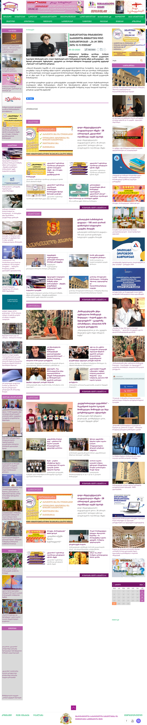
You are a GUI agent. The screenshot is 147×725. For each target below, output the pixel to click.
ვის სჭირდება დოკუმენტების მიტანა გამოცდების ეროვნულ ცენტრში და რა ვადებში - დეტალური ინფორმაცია (127, 120)
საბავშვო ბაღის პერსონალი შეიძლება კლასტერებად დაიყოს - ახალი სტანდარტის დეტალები (126, 232)
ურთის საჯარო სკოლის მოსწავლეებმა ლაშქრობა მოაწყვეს (10, 571)
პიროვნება (29, 21)
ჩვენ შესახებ (22, 715)
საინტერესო (67, 21)
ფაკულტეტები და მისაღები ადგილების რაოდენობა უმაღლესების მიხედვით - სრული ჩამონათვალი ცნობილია (11, 468)
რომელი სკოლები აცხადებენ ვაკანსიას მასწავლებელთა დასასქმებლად (11, 109)
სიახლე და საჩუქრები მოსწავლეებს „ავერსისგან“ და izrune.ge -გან (11, 88)
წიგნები (119, 21)
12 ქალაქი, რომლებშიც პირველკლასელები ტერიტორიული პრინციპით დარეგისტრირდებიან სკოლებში (127, 400)
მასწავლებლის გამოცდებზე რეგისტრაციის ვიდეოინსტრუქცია (11, 189)
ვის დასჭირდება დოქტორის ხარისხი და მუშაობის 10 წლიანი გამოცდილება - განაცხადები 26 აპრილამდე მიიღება (11, 388)
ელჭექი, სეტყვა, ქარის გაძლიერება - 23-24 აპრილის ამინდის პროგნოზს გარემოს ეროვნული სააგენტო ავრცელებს (11, 315)
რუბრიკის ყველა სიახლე (94, 208)
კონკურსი (136, 21)
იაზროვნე (87, 21)
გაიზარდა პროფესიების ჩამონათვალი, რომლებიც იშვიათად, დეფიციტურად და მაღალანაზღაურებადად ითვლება (128, 89)
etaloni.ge (115, 620)
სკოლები (32, 16)
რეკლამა (38, 715)
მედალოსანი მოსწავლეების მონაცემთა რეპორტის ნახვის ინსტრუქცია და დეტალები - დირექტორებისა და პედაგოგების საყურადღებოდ (128, 520)
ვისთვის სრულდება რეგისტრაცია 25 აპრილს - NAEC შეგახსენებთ (10, 289)
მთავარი (7, 16)
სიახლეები (20, 16)
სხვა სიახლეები (136, 16)
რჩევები (104, 21)
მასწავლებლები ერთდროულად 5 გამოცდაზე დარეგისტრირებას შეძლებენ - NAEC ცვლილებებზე (126, 487)
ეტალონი (10, 21)
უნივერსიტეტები (68, 16)
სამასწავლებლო (48, 16)
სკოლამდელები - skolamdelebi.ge (95, 16)
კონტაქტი (7, 715)
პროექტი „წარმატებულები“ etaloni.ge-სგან (125, 203)
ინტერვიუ (47, 21)
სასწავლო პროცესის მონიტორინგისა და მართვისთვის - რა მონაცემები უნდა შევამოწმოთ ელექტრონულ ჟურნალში (11, 213)
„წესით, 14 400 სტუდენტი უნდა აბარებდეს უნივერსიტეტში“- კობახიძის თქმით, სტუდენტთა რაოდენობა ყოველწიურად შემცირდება (12, 416)
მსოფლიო (120, 16)
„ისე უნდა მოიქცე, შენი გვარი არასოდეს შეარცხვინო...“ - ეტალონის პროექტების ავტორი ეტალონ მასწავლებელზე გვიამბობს (127, 330)
